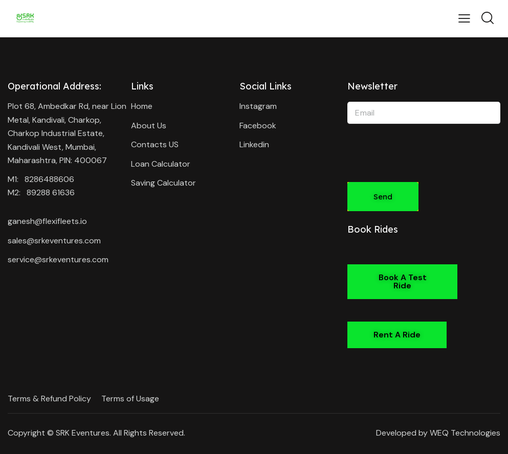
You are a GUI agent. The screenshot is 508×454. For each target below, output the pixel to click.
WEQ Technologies (465, 432)
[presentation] (425, 160)
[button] (402, 281)
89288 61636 (51, 192)
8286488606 (49, 179)
